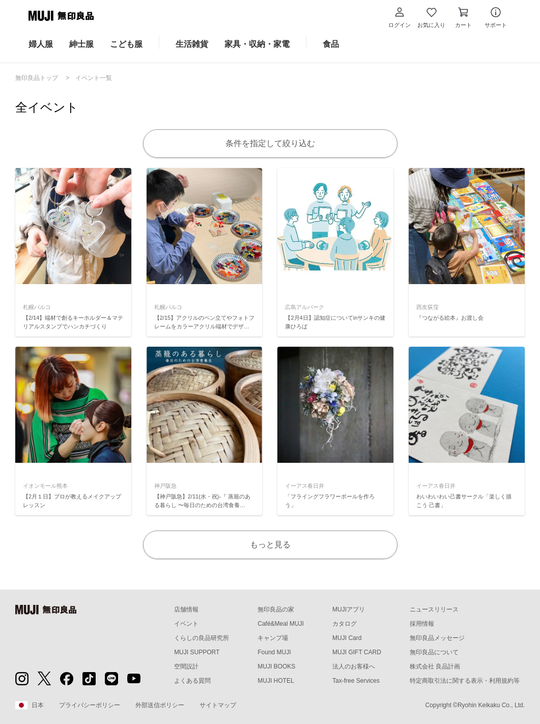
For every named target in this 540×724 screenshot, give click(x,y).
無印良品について (434, 652)
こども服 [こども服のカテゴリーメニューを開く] (126, 44)
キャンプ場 (273, 638)
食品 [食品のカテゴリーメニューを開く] (331, 44)
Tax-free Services (356, 680)
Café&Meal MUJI (281, 623)
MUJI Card (346, 638)
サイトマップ (218, 705)
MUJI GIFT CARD (356, 652)
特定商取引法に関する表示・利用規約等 (465, 680)
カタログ (344, 623)
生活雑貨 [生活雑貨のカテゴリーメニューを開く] (192, 44)
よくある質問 (192, 680)
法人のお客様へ (353, 666)
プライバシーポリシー (89, 705)
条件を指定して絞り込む (270, 143)
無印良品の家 (276, 609)
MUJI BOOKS (276, 666)
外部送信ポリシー (159, 705)
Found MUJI (274, 652)
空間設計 (186, 666)
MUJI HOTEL (276, 680)
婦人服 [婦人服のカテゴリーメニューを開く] (41, 44)
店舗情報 (186, 609)
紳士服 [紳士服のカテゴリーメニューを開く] (81, 44)
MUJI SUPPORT (196, 652)
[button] (399, 17)
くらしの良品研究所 (201, 638)
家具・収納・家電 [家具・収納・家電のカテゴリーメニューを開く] (257, 44)
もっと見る (270, 544)
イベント (186, 623)
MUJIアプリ (348, 609)
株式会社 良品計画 (435, 666)
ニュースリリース (434, 609)
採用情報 (422, 623)
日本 (29, 705)
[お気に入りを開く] (431, 17)
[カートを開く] (463, 17)
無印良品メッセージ (437, 638)
